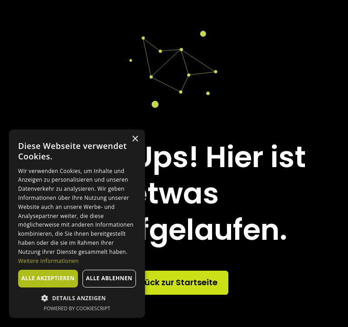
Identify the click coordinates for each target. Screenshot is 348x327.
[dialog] (77, 223)
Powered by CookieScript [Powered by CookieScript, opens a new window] (77, 308)
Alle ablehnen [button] (109, 278)
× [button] (134, 139)
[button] (77, 297)
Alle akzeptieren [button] (48, 278)
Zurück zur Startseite (174, 282)
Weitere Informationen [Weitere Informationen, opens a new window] (48, 261)
